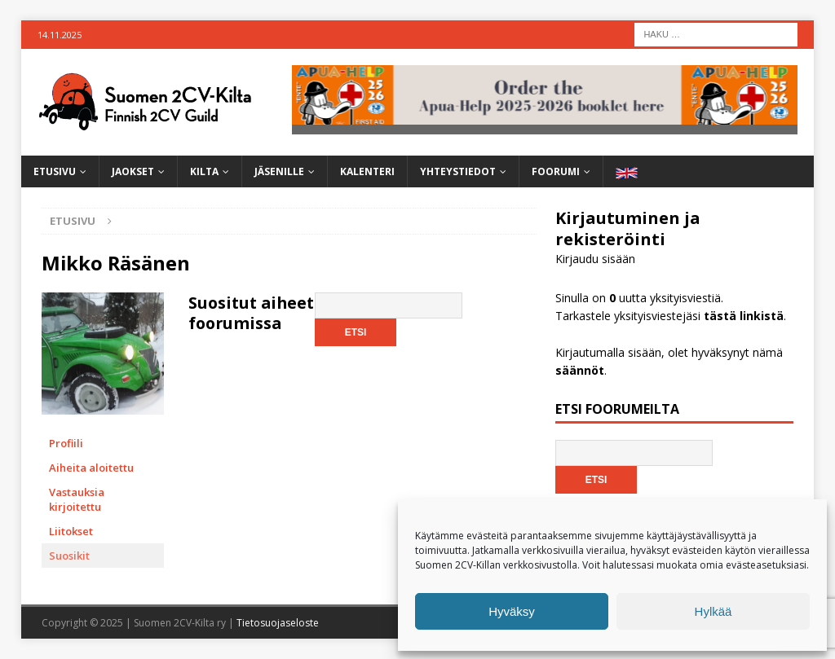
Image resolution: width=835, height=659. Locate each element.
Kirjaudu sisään (595, 258)
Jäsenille (279, 171)
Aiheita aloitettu (91, 467)
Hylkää (713, 611)
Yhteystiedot (458, 171)
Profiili (66, 443)
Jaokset (133, 171)
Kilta (204, 171)
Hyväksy (511, 611)
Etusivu (54, 171)
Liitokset (71, 531)
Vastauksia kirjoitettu (76, 499)
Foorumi (556, 171)
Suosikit (69, 555)
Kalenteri (367, 171)
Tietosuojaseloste (277, 623)
